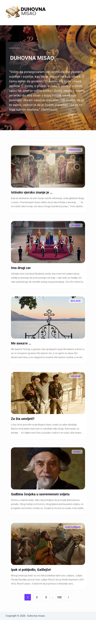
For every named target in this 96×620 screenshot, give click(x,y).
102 (59, 597)
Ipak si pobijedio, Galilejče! (31, 570)
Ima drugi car (21, 268)
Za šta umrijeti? (22, 419)
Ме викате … (21, 343)
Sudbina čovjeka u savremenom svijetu (40, 494)
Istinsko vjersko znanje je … (31, 192)
